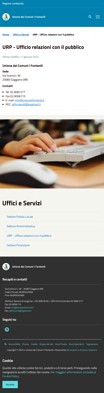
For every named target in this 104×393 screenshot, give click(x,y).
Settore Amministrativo (21, 226)
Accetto (10, 384)
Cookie (34, 344)
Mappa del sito (46, 344)
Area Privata (61, 344)
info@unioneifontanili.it (29, 100)
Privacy (25, 344)
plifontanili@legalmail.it (26, 104)
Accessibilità (14, 344)
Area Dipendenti (76, 344)
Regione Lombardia (13, 3)
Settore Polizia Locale (20, 216)
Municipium (72, 350)
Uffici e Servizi (21, 34)
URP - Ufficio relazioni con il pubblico (29, 236)
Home (6, 34)
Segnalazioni (92, 344)
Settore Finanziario (18, 245)
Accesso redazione (88, 350)
